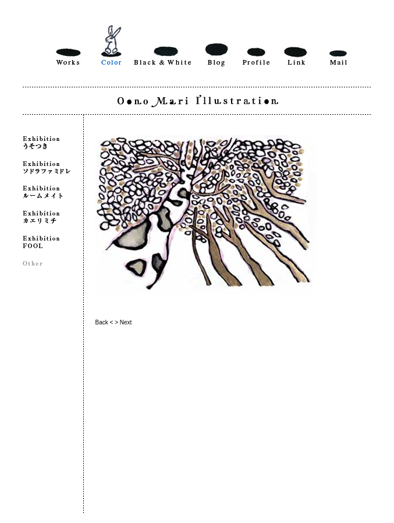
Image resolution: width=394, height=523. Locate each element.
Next (126, 322)
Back (101, 322)
